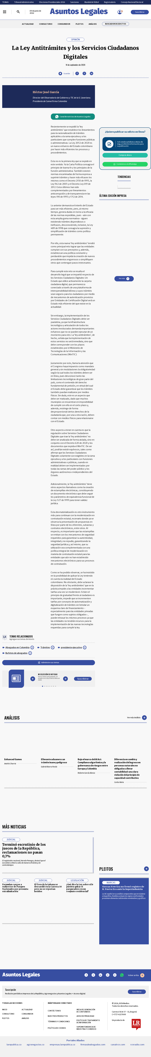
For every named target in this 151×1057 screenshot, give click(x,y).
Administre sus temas (48, 662)
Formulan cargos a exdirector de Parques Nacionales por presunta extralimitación (15, 888)
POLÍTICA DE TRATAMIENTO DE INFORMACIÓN (88, 1021)
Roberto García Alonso (94, 773)
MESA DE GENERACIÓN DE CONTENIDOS (86, 1010)
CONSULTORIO (45, 24)
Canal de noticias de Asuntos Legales (72, 116)
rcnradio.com (137, 1044)
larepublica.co (14, 1044)
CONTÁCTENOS (54, 1011)
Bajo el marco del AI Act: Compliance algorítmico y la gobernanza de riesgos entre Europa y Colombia (93, 764)
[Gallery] (49, 677)
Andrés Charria (20, 763)
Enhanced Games (13, 759)
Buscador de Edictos (115, 24)
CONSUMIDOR (64, 24)
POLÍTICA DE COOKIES (57, 1028)
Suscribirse (139, 12)
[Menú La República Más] (4, 12)
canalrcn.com (118, 1044)
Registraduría (109, 2)
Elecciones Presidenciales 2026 (52, 2)
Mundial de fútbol (91, 2)
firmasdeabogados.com (92, 1044)
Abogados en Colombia (17, 647)
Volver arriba (136, 975)
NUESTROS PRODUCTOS (58, 1016)
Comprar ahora (125, 155)
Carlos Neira (130, 782)
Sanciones (74, 2)
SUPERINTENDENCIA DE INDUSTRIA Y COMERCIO (86, 1028)
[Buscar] (18, 12)
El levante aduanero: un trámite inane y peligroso (54, 761)
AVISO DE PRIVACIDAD (85, 1016)
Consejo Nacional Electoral (132, 2)
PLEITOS (79, 24)
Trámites (45, 647)
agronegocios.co (35, 1044)
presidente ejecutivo (71, 647)
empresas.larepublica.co (62, 1044)
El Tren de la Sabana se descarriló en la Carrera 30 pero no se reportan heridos (48, 888)
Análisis (12, 717)
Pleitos (106, 869)
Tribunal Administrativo (24, 2)
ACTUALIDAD (28, 24)
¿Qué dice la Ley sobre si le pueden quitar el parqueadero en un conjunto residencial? (79, 888)
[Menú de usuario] (119, 12)
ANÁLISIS (93, 24)
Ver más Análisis (137, 717)
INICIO (4, 1009)
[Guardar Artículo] (64, 73)
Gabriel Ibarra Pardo (57, 767)
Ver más (124, 278)
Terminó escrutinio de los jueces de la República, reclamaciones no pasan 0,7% (24, 850)
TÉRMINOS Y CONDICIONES (59, 1021)
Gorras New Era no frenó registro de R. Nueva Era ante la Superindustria (123, 888)
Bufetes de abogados (16, 653)
